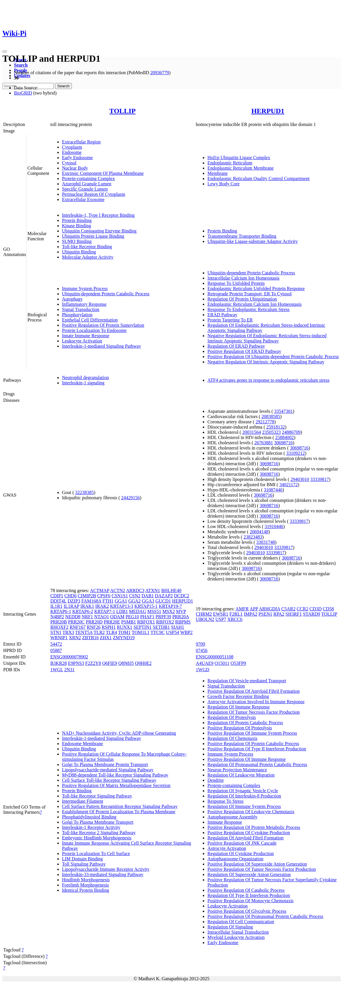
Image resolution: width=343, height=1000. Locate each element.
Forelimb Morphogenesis (85, 884)
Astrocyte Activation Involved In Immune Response (256, 701)
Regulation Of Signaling (230, 926)
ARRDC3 (135, 590)
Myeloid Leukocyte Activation (235, 937)
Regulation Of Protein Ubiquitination (242, 298)
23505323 (271, 432)
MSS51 (154, 611)
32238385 (84, 492)
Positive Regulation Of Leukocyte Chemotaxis (250, 811)
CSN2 (135, 595)
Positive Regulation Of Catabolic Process (246, 890)
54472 (56, 644)
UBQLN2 (205, 619)
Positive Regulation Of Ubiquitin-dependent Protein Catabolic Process (273, 356)
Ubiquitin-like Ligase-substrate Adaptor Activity (252, 241)
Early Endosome (77, 157)
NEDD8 (72, 616)
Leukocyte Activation (82, 340)
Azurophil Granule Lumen (86, 183)
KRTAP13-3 (122, 606)
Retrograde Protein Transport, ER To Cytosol (249, 293)
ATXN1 (152, 590)
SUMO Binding (77, 241)
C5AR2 (288, 608)
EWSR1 (220, 614)
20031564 (251, 432)
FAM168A (91, 600)
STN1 (55, 632)
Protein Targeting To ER (230, 319)
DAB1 (148, 595)
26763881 (263, 442)
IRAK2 (102, 606)
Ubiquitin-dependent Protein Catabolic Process (106, 293)
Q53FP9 (238, 663)
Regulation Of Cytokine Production (240, 853)
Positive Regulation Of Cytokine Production (248, 832)
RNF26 (93, 627)
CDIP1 (56, 595)
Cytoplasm (72, 147)
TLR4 (111, 632)
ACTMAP (99, 590)
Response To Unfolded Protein (235, 283)
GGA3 (148, 600)
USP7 (220, 619)
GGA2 (134, 600)
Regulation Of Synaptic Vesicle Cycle (242, 790)
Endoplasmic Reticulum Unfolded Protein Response (256, 288)
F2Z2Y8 (93, 663)
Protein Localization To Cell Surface (96, 853)
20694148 (259, 531)
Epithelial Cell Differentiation (90, 319)
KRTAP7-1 (104, 611)
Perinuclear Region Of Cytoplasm (93, 194)
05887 (56, 650)
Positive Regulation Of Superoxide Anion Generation (257, 864)
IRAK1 (87, 606)
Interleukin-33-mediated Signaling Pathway (102, 874)
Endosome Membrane (82, 743)
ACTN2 (117, 590)
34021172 (288, 484)
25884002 (284, 437)
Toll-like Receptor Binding (87, 246)
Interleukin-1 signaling (83, 382)
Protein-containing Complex (88, 178)
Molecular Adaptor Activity (87, 257)
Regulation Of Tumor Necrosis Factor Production (253, 712)
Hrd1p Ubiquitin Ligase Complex (238, 157)
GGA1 (121, 600)
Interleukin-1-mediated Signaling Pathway (101, 346)
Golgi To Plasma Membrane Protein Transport (105, 764)
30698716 (283, 442)
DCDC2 (181, 595)
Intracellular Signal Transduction (238, 932)
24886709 (291, 432)
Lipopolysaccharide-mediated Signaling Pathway (108, 769)
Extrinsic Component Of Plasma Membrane (103, 173)
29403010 (299, 479)
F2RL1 (236, 614)
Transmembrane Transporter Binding (241, 236)
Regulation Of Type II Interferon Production (248, 895)
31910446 (274, 526)
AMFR (242, 608)
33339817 (319, 479)
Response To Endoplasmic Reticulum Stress (248, 309)
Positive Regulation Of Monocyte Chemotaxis (250, 900)
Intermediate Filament (82, 801)
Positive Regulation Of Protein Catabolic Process (253, 743)
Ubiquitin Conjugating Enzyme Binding (99, 230)
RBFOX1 (146, 621)
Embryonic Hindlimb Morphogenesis (96, 837)
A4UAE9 (204, 663)
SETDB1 (161, 627)
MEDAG (137, 611)
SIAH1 (177, 627)
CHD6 (70, 595)
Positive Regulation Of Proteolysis (239, 727)
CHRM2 (204, 614)
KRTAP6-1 (60, 611)
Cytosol (69, 162)
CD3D (316, 608)
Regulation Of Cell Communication (240, 921)
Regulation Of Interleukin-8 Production (244, 795)
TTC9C (157, 632)
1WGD (202, 669)
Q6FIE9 (109, 663)
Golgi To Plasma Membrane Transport (98, 822)
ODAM (117, 616)
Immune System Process (85, 288)
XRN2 (75, 637)
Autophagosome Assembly (232, 816)
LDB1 (122, 611)
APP (254, 608)
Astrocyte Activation (226, 848)
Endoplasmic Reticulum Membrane (240, 168)
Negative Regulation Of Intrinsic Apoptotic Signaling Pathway (265, 361)
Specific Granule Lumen (85, 188)
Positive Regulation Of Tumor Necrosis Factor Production (261, 869)
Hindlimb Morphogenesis (86, 879)
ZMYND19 (124, 637)
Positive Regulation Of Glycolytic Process (246, 911)
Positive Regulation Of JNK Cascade (241, 843)
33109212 (295, 453)
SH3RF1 (293, 614)
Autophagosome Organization (235, 858)
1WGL (56, 669)
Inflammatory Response (84, 304)
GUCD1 (163, 600)
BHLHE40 (171, 590)
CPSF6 (103, 595)
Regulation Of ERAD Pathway (236, 346)
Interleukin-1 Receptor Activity (91, 827)
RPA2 (279, 614)
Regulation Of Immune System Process (244, 806)
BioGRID (23, 92)
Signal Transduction (80, 309)
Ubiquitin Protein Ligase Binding (93, 236)
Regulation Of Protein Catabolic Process (245, 722)
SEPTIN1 (143, 627)
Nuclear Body (75, 168)
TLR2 (99, 632)
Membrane (217, 173)
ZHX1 (106, 637)
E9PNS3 (76, 663)
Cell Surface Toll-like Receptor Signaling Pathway (109, 780)
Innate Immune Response (85, 335)
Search (21, 65)
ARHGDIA (269, 608)
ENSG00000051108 (214, 656)
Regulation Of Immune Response (238, 706)
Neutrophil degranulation (85, 377)
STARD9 (311, 614)
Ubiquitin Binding (79, 251)
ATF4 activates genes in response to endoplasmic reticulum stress (268, 380)
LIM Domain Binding (82, 858)
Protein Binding (77, 220)
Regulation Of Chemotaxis (232, 738)
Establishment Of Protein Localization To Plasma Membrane (118, 811)
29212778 (264, 421)
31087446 (273, 489)
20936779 (159, 72)
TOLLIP (122, 111)
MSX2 (168, 611)
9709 (200, 644)
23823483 (253, 536)
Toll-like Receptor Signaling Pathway (97, 795)
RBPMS (183, 621)
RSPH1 (108, 627)
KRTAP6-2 (82, 611)
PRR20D (94, 621)
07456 (201, 650)
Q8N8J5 (126, 663)
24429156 (130, 497)
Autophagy (72, 298)
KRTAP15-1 (146, 606)
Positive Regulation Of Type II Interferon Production (256, 748)
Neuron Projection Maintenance (237, 769)
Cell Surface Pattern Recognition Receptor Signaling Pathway (119, 806)
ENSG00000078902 (69, 656)
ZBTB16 (90, 637)
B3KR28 (58, 663)
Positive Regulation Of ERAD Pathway (244, 351)
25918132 (275, 426)
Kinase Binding (76, 225)
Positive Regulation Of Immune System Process (252, 733)
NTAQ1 (101, 616)
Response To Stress (225, 801)
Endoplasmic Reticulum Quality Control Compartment (258, 178)
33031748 (265, 542)
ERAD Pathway (222, 314)
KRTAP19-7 (170, 606)
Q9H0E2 (143, 663)
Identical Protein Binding (85, 890)
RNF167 (78, 627)
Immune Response (224, 822)
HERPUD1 (267, 111)
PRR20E (112, 621)
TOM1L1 (141, 632)
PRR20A (180, 616)
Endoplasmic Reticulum (229, 162)
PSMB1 (128, 621)
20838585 (271, 416)
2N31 (69, 669)
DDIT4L (58, 600)
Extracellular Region (81, 141)
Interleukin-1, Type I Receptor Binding (98, 215)
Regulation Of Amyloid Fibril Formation (245, 837)
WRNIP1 (59, 637)
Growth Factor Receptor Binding (238, 696)
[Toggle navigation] (4, 51)
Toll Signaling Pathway (84, 864)
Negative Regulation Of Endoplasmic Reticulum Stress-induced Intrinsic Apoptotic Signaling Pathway (266, 338)
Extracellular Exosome (83, 199)
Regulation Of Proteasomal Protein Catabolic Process (257, 764)
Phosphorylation (77, 314)
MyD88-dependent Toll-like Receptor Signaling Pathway (115, 774)
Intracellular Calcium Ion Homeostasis (243, 278)
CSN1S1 (120, 595)
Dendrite (215, 780)
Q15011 (222, 663)
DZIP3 (73, 600)
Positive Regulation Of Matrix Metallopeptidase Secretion (116, 785)
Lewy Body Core (223, 183)
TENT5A (84, 632)
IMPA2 (250, 614)
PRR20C (76, 621)
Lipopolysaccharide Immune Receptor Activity (106, 869)
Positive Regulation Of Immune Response (246, 759)
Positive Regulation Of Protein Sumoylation (103, 325)
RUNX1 (124, 627)
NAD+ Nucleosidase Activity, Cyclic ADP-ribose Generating (119, 733)
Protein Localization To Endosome (94, 330)
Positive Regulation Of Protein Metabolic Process (253, 827)
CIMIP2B (87, 595)
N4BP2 (57, 616)
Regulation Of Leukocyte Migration (241, 774)
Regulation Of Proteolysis (231, 717)
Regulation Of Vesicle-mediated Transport (246, 680)
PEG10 (132, 616)
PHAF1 (147, 616)
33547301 (283, 411)
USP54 (172, 632)
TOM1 (124, 632)
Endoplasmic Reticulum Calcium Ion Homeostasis (254, 304)
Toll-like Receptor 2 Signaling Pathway (99, 832)
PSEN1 (265, 614)
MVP (181, 611)
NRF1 (87, 616)
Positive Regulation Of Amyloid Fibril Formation (253, 691)
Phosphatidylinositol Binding (89, 816)
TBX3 (68, 632)
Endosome (72, 152)
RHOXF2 (59, 627)
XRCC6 (235, 619)
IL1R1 (56, 606)
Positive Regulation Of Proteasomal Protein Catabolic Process (265, 916)
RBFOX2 (165, 621)
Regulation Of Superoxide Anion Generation (249, 874)
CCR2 (302, 608)
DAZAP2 (164, 595)
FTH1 (107, 600)
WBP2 (186, 632)
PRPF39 (163, 616)
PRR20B (58, 621)
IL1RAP (71, 606)
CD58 (328, 608)
